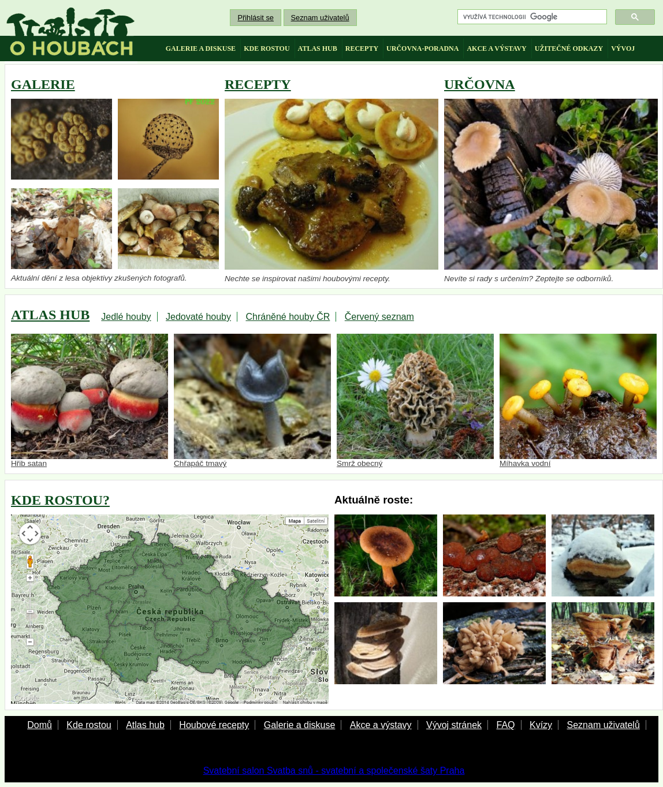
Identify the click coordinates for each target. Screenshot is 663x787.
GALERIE (43, 84)
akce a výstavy (496, 48)
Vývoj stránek (454, 725)
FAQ (505, 725)
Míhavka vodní (578, 401)
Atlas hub (145, 725)
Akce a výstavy (381, 725)
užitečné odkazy (569, 48)
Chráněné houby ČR (287, 317)
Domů (39, 725)
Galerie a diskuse (300, 725)
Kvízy (541, 725)
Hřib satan (89, 401)
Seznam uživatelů (320, 17)
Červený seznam (379, 317)
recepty (361, 48)
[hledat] (531, 17)
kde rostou (266, 48)
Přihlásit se (255, 17)
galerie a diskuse (201, 48)
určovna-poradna (422, 48)
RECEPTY (258, 84)
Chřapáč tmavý (252, 401)
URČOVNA (479, 84)
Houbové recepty (214, 725)
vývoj (623, 48)
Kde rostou (88, 725)
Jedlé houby (126, 317)
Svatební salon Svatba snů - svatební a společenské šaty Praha (334, 770)
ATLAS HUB (50, 314)
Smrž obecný (415, 401)
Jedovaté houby (198, 317)
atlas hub (317, 48)
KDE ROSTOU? (60, 500)
